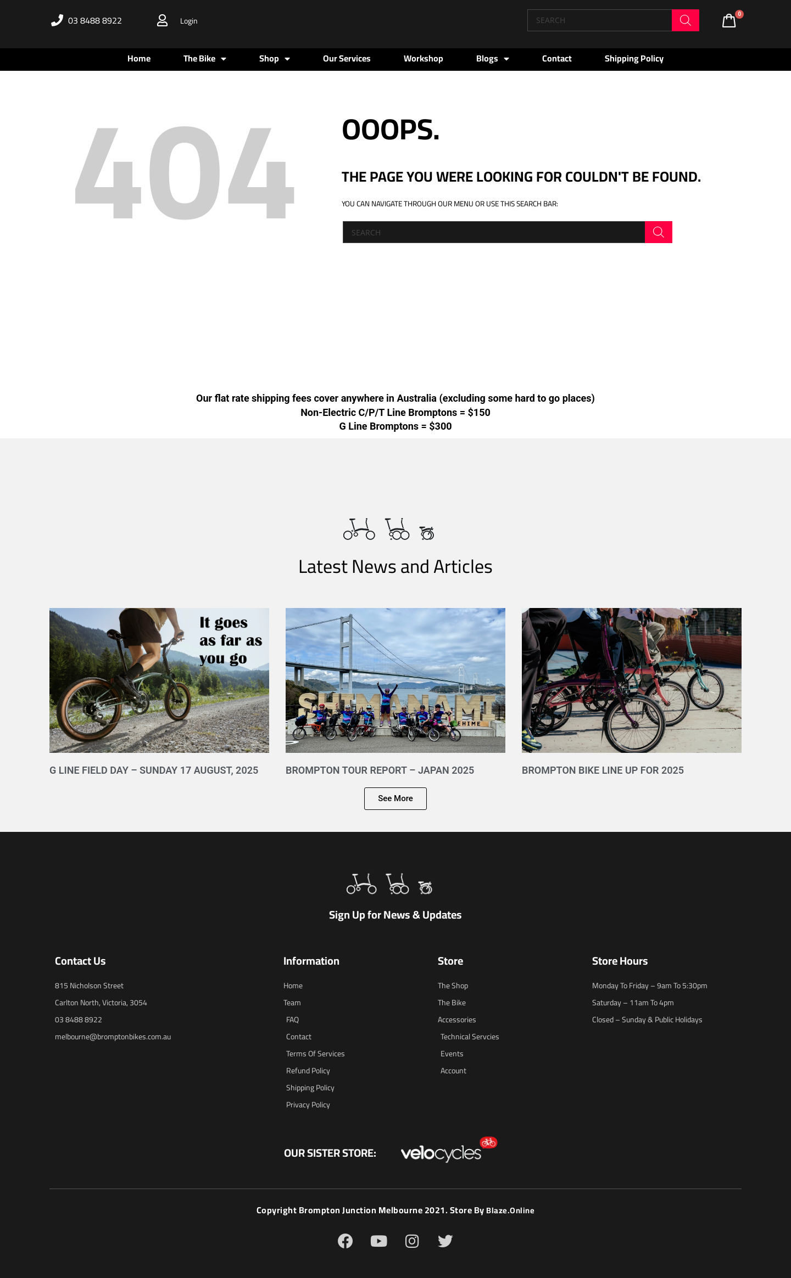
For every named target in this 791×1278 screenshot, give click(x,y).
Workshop (423, 58)
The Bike (204, 59)
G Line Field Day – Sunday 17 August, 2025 (153, 770)
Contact (557, 58)
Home (139, 58)
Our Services (347, 58)
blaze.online (510, 1210)
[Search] (685, 20)
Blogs (492, 59)
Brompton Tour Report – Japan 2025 (380, 770)
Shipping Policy (634, 58)
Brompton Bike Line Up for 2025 (603, 770)
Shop (274, 59)
